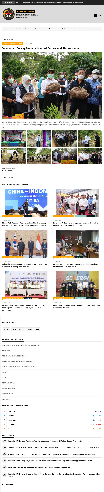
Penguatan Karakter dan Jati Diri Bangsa (17, 361)
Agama (4, 372)
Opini (37, 329)
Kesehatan (6, 350)
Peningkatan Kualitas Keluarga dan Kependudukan (20, 345)
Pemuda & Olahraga (9, 383)
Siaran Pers (28, 216)
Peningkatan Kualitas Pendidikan (21, 29)
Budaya (4, 378)
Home (5, 29)
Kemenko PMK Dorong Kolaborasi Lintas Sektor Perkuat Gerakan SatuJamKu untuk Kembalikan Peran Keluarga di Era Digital (54, 475)
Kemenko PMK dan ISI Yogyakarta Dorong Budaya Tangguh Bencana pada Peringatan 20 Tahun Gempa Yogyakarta (53, 447)
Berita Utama (8, 39)
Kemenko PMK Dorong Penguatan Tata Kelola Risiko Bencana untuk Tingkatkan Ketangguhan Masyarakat (50, 461)
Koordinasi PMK (80, 216)
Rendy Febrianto (8, 171)
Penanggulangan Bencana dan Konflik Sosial (18, 367)
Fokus (29, 329)
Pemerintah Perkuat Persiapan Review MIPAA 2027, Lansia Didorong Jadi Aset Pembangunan (44, 467)
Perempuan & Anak (8, 388)
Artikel (6, 329)
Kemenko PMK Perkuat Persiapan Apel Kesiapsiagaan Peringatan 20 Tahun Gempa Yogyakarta (45, 441)
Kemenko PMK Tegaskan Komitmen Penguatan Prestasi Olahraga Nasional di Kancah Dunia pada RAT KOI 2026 (51, 454)
